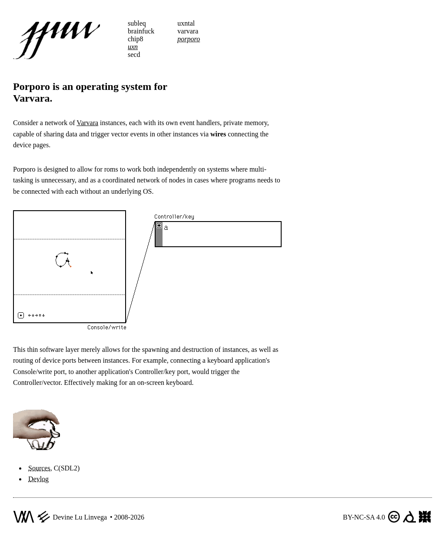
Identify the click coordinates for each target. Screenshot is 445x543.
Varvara (87, 122)
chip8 (135, 39)
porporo (188, 39)
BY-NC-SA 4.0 (364, 517)
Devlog (38, 479)
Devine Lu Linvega (80, 517)
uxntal (186, 23)
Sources (39, 468)
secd (134, 54)
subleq (137, 23)
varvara (187, 31)
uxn (133, 46)
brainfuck (141, 31)
